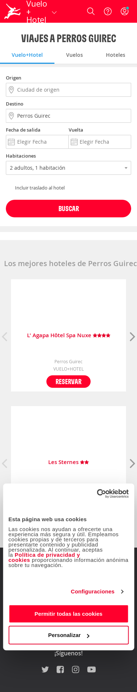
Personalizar (69, 635)
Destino (14, 103)
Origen (13, 77)
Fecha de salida (23, 129)
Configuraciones (93, 591)
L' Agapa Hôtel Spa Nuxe (68, 335)
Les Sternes (68, 462)
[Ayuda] (107, 11)
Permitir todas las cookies (69, 614)
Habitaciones (21, 155)
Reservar (68, 381)
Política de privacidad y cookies (44, 557)
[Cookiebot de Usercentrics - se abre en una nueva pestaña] (97, 493)
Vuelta (76, 129)
